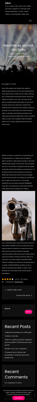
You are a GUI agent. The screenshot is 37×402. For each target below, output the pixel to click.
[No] (35, 395)
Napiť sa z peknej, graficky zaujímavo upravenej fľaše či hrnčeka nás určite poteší (18, 342)
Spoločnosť (19, 282)
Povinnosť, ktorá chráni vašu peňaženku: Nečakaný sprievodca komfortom (17, 354)
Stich (8, 3)
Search (7, 308)
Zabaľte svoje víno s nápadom (16, 349)
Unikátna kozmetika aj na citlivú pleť (18, 332)
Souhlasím (18, 398)
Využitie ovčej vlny (11, 336)
